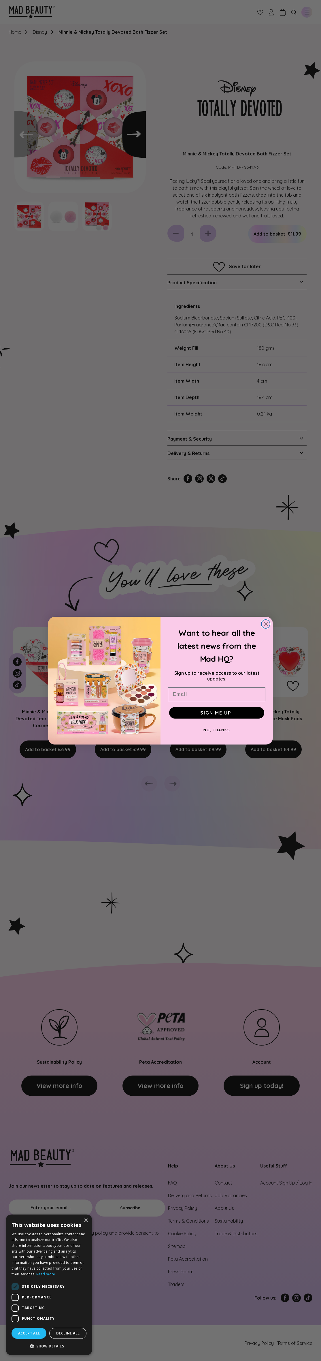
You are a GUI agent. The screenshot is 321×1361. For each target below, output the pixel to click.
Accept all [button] (29, 1333)
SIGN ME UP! (216, 713)
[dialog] (49, 1285)
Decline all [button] (68, 1333)
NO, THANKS (216, 730)
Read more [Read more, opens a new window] (45, 1274)
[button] (49, 1346)
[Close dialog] (265, 624)
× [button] (86, 1221)
